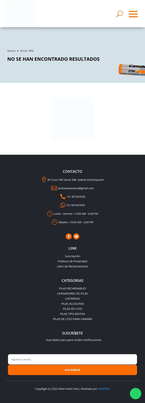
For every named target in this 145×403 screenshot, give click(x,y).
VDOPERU (104, 389)
